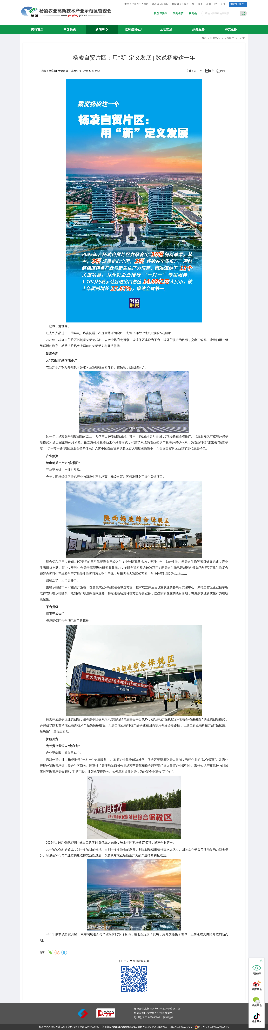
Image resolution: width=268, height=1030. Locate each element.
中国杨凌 (69, 29)
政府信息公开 (134, 29)
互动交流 (166, 29)
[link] (105, 1016)
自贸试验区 (161, 13)
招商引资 (178, 13)
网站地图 (168, 1017)
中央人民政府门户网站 (136, 4)
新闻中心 (102, 29)
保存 (211, 70)
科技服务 (230, 29)
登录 (200, 4)
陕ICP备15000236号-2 (181, 1027)
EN (216, 4)
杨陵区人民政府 (180, 4)
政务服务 (198, 29)
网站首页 (37, 29)
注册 (208, 4)
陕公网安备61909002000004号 (213, 1027)
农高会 (193, 13)
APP (223, 4)
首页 (204, 38)
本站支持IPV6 (237, 4)
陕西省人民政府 (160, 4)
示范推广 (229, 38)
